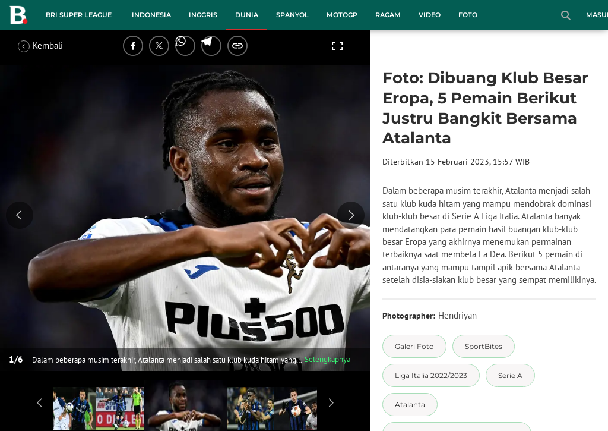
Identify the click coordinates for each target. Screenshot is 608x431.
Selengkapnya (327, 359)
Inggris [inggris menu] (203, 15)
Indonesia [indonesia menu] (151, 15)
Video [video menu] (430, 15)
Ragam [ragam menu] (388, 15)
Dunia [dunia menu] (246, 15)
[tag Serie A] (510, 375)
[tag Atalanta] (410, 404)
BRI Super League (79, 15)
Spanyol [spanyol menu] (292, 15)
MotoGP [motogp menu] (342, 15)
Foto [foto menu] (467, 15)
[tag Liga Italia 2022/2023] (431, 375)
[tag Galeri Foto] (414, 346)
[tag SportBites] (483, 346)
